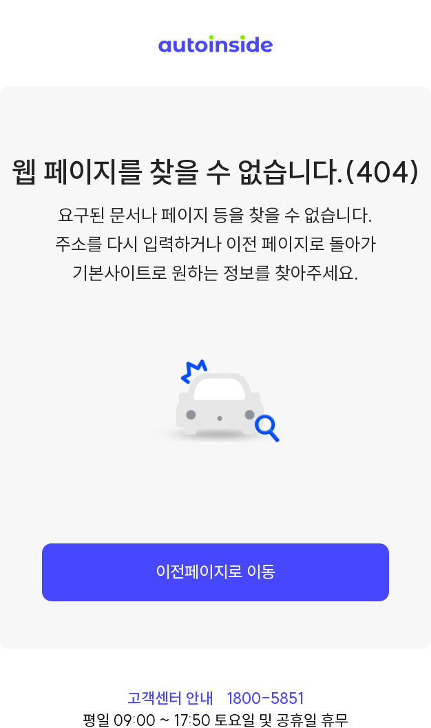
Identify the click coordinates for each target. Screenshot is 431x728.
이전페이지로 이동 (215, 571)
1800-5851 (265, 698)
